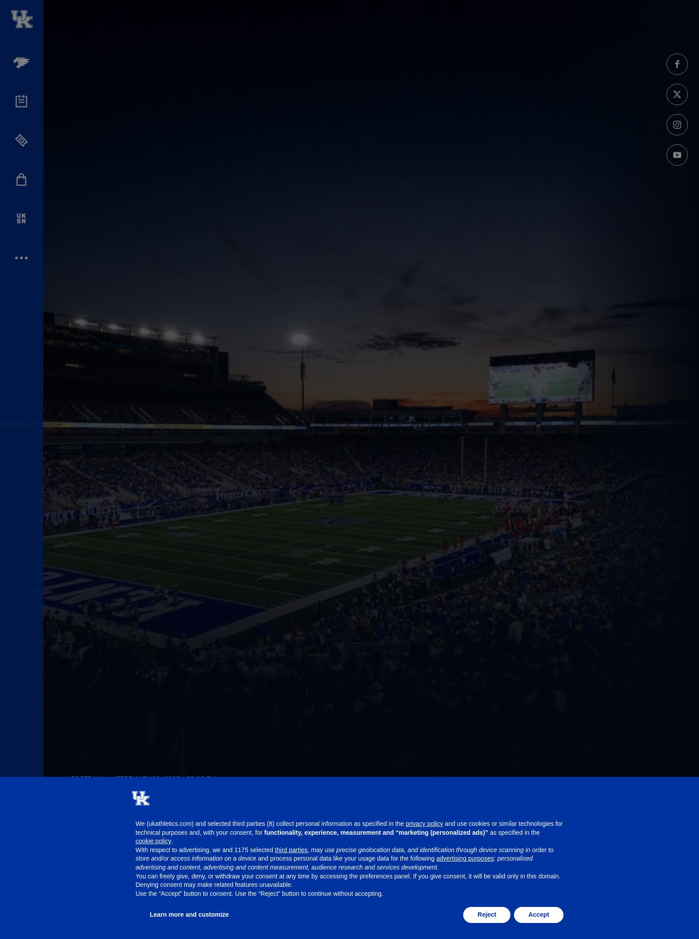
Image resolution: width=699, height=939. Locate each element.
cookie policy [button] (153, 841)
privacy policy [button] (424, 823)
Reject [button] (486, 914)
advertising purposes (465, 858)
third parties (291, 849)
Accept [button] (538, 914)
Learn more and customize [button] (189, 914)
